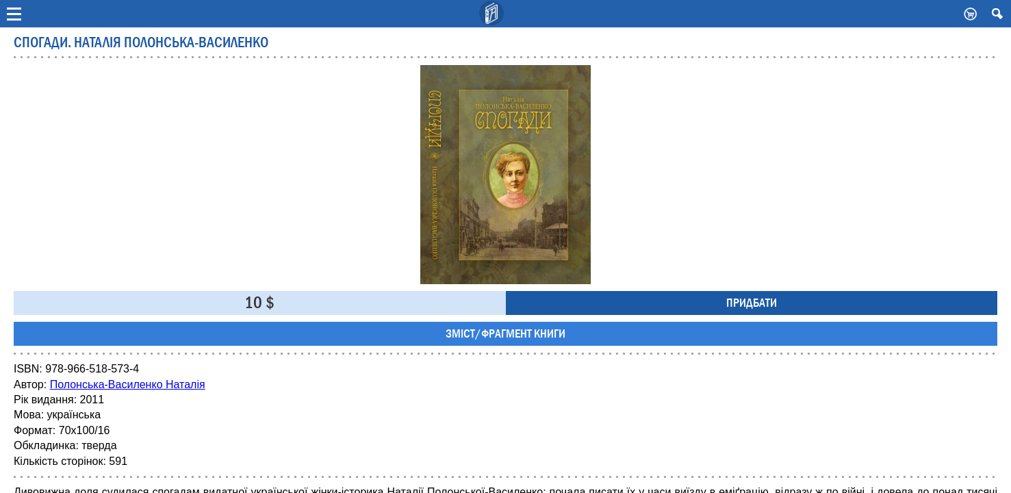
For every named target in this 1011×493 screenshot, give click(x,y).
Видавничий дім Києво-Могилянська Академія (492, 14)
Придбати (751, 303)
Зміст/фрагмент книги (505, 334)
